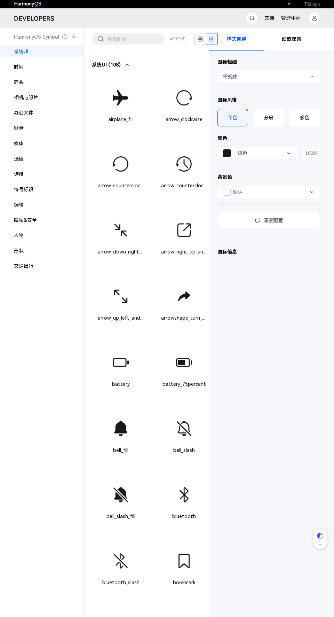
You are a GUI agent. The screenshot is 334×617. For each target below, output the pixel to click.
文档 (269, 18)
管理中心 (291, 18)
